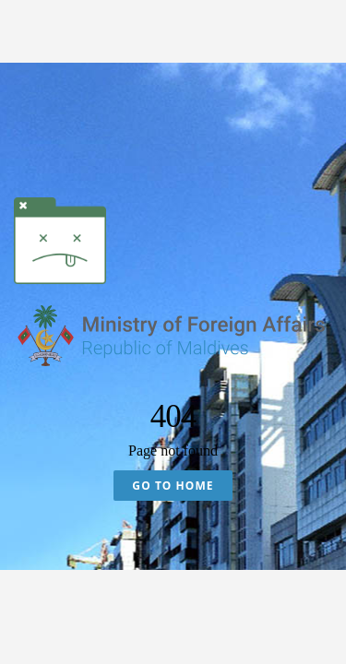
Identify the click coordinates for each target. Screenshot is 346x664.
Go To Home (172, 485)
